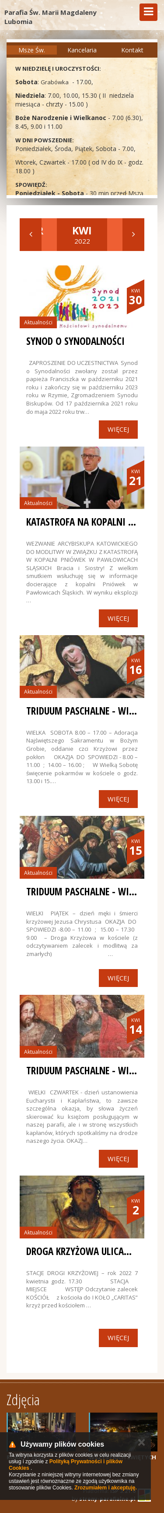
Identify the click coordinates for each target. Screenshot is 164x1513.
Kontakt (132, 50)
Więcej (118, 429)
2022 (82, 234)
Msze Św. (31, 50)
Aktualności (38, 322)
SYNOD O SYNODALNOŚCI (75, 341)
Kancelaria (82, 50)
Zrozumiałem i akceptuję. (105, 1488)
